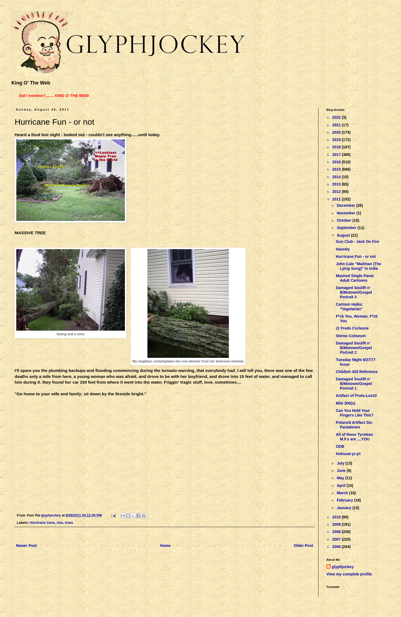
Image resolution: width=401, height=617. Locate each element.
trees (69, 523)
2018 (337, 147)
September (347, 227)
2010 (337, 517)
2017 (337, 154)
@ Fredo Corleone (352, 328)
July (341, 463)
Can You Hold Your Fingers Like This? (355, 412)
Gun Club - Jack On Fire (357, 241)
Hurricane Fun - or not (356, 256)
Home (165, 545)
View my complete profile (349, 574)
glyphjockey (343, 567)
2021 (337, 125)
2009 (337, 524)
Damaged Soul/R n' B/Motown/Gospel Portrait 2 (354, 348)
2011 (337, 199)
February (345, 500)
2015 (337, 169)
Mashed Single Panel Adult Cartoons (355, 278)
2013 (337, 184)
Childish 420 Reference (357, 371)
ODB (340, 446)
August (344, 235)
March (343, 493)
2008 (337, 532)
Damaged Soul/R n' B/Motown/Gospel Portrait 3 (354, 292)
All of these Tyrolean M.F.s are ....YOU (354, 436)
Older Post (303, 545)
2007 (337, 539)
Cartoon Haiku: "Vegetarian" (349, 306)
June (342, 470)
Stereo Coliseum (351, 336)
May (341, 478)
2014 (337, 177)
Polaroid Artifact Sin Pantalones (354, 424)
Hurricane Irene (42, 523)
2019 (337, 139)
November (346, 213)
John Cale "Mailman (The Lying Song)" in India (358, 266)
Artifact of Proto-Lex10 (356, 395)
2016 (337, 162)
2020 (337, 132)
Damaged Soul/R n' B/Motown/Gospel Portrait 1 (354, 383)
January (344, 508)
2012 (337, 191)
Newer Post (26, 545)
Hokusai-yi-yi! (348, 454)
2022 (337, 117)
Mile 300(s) (345, 403)
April (341, 485)
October (344, 220)
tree (60, 523)
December (346, 205)
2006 (337, 546)
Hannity (343, 249)
